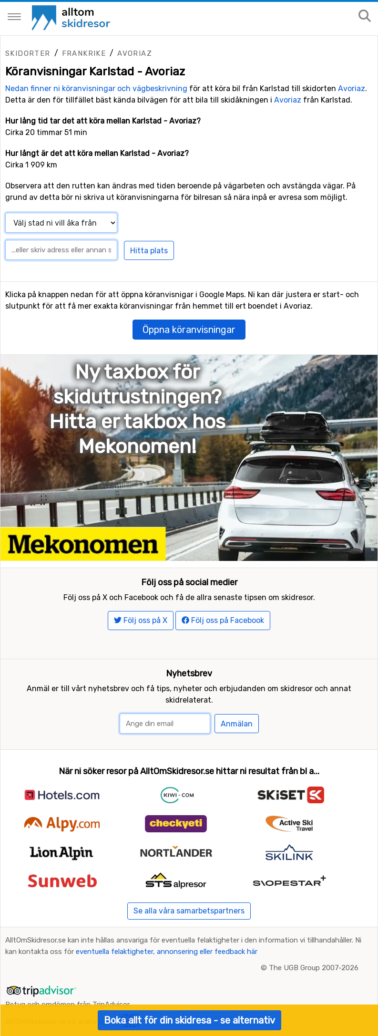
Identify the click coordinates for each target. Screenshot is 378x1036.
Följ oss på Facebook (223, 620)
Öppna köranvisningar (189, 329)
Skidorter (28, 53)
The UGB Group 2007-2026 (313, 967)
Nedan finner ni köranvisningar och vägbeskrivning (96, 88)
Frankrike (84, 53)
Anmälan (237, 723)
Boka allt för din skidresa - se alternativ (189, 1020)
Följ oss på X (140, 620)
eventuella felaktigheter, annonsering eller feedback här (166, 951)
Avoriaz (134, 53)
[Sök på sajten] (365, 16)
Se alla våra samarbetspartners (189, 910)
